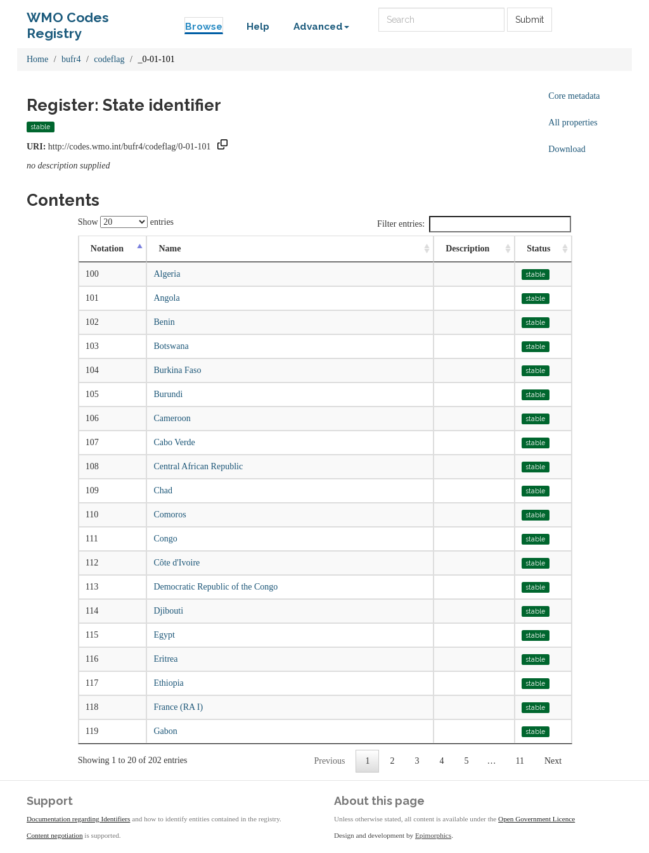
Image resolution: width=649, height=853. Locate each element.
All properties (572, 122)
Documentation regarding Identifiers (78, 819)
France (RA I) (178, 707)
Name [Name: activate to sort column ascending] (169, 248)
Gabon (165, 731)
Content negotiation (55, 835)
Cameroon (171, 418)
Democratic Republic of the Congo (215, 586)
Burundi (168, 394)
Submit (529, 20)
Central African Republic (198, 466)
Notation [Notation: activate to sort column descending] (107, 248)
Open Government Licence (536, 819)
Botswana (170, 346)
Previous (329, 761)
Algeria (166, 274)
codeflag (109, 59)
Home (37, 59)
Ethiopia (168, 683)
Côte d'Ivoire (176, 562)
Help (258, 26)
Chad (162, 490)
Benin (163, 322)
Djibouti (168, 611)
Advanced (321, 26)
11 (519, 761)
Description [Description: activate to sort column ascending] (467, 248)
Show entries (126, 222)
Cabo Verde (174, 442)
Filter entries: (474, 224)
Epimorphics (433, 835)
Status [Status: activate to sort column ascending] (538, 248)
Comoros (169, 514)
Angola (166, 298)
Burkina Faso (177, 370)
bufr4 (70, 59)
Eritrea (165, 659)
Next (553, 761)
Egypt (163, 635)
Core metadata (574, 96)
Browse (203, 26)
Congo (165, 538)
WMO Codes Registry (68, 20)
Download (566, 149)
